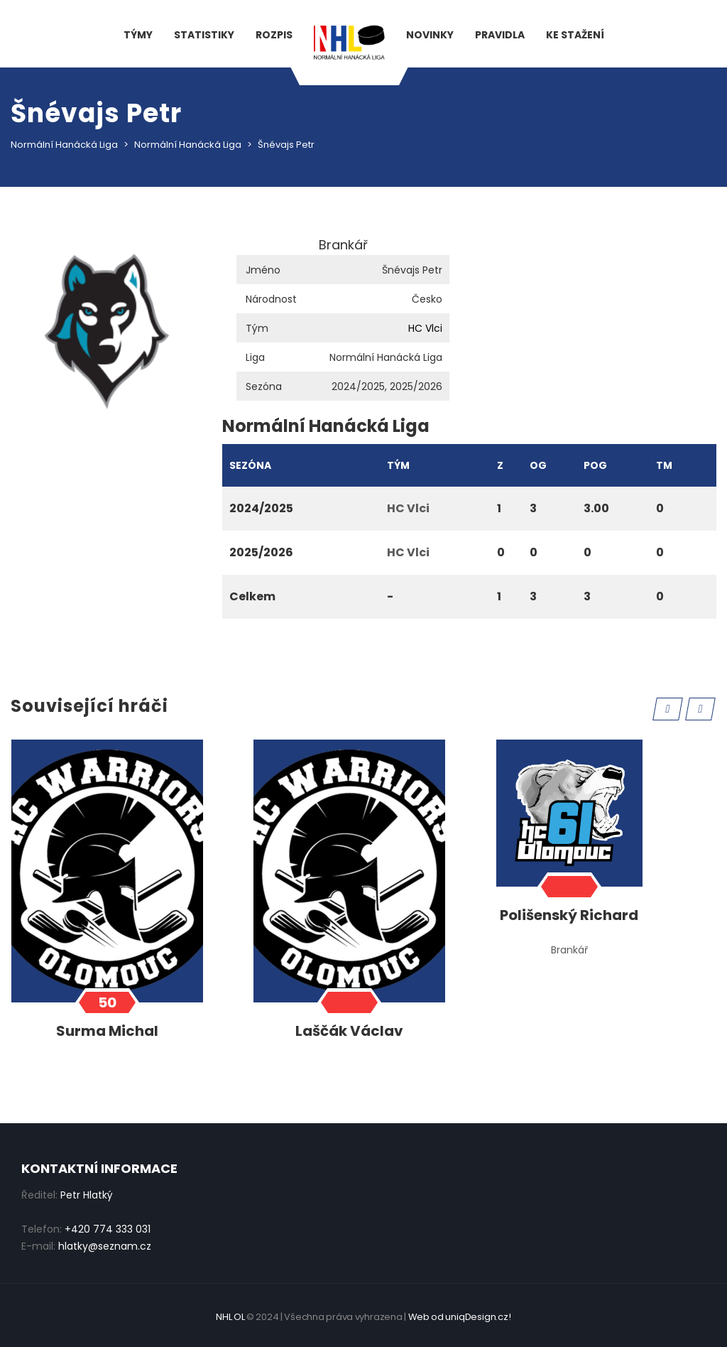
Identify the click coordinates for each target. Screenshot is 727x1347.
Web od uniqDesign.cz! (459, 1317)
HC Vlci (425, 328)
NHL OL (230, 1317)
